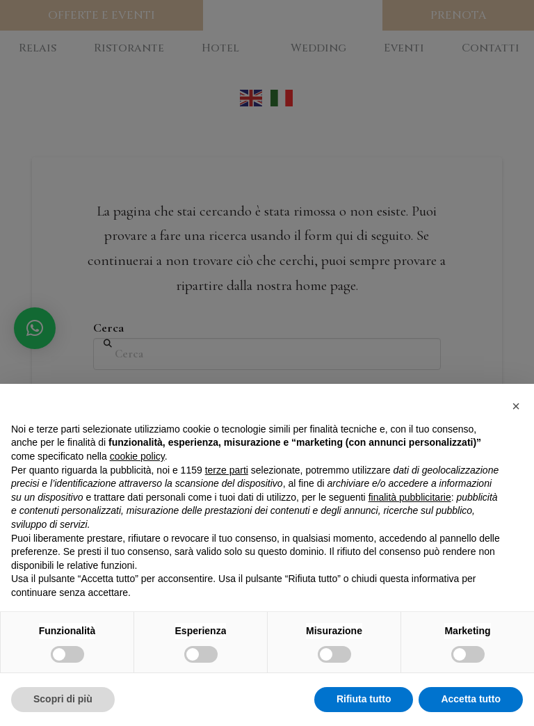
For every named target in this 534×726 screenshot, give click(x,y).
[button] (516, 406)
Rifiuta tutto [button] (364, 698)
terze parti (226, 470)
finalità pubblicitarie (410, 497)
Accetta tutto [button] (471, 698)
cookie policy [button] (137, 456)
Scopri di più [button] (62, 698)
